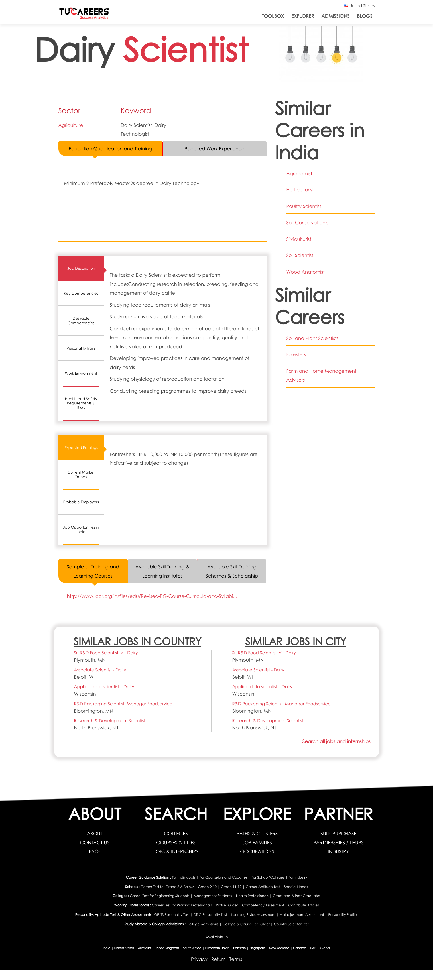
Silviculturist (299, 239)
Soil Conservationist (308, 222)
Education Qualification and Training (110, 149)
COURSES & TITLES (176, 842)
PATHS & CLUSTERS (257, 834)
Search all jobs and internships (336, 741)
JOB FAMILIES (257, 842)
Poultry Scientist (303, 206)
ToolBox (273, 16)
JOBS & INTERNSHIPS (175, 852)
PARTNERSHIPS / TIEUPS (338, 842)
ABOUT (94, 834)
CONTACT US (94, 842)
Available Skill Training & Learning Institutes (162, 571)
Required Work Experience (214, 149)
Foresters (296, 354)
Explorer (302, 16)
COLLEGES (176, 834)
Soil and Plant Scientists (312, 338)
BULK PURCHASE (338, 834)
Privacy (199, 959)
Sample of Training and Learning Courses (93, 571)
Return (218, 959)
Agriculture (70, 125)
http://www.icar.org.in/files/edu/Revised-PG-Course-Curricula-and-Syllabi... (152, 596)
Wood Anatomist (305, 272)
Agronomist (299, 173)
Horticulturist (300, 190)
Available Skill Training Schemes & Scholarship (232, 571)
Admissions (336, 16)
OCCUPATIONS (257, 852)
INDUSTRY (338, 852)
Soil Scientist (299, 255)
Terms (235, 959)
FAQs (94, 852)
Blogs (364, 16)
